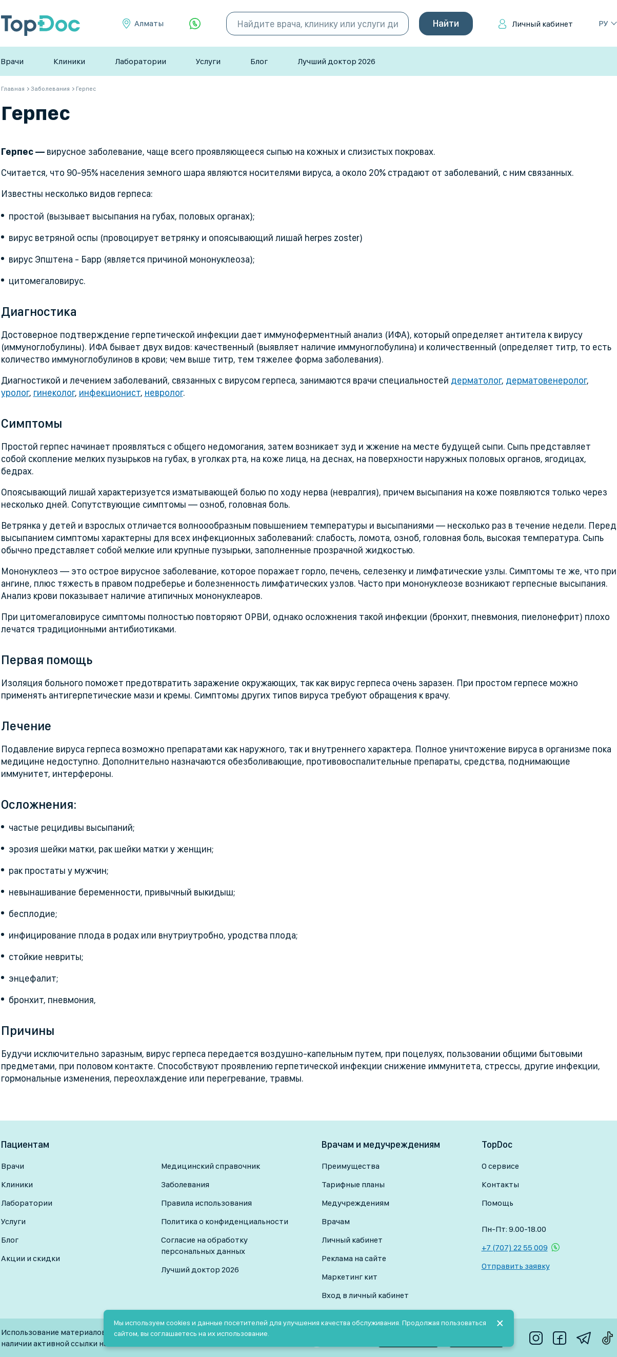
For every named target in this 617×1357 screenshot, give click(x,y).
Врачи (12, 61)
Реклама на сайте (354, 1258)
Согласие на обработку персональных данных (204, 1245)
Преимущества (351, 1166)
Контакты (500, 1184)
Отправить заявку (516, 1266)
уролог (15, 392)
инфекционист (110, 392)
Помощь (497, 1203)
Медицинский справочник (210, 1166)
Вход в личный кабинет (365, 1295)
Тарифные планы (353, 1184)
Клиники (69, 61)
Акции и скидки (30, 1258)
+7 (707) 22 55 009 (515, 1247)
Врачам (336, 1221)
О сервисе (500, 1166)
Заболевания (185, 1184)
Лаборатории (140, 61)
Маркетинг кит (349, 1277)
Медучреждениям (355, 1203)
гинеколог (54, 392)
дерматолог (476, 380)
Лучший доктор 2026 (336, 61)
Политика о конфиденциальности (224, 1221)
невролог (164, 392)
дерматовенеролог (546, 380)
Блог (259, 61)
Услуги (208, 61)
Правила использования (206, 1203)
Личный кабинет (542, 24)
